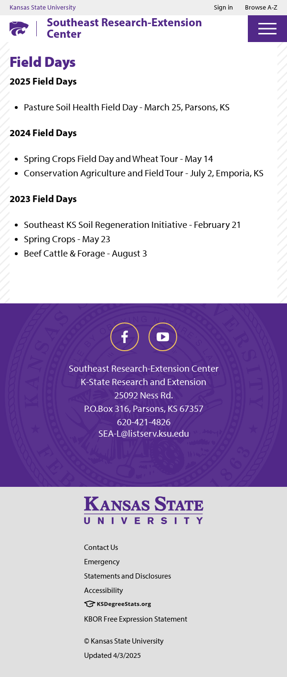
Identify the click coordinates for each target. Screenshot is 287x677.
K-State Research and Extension (143, 381)
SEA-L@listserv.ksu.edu (143, 433)
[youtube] (163, 336)
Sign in (223, 7)
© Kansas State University (124, 640)
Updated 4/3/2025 (112, 655)
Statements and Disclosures (127, 575)
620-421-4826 (143, 422)
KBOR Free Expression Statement (135, 618)
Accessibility (103, 590)
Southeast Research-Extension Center (124, 28)
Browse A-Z (261, 7)
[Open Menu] (267, 28)
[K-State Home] (19, 28)
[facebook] (124, 336)
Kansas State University (43, 7)
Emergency (102, 561)
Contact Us (101, 547)
